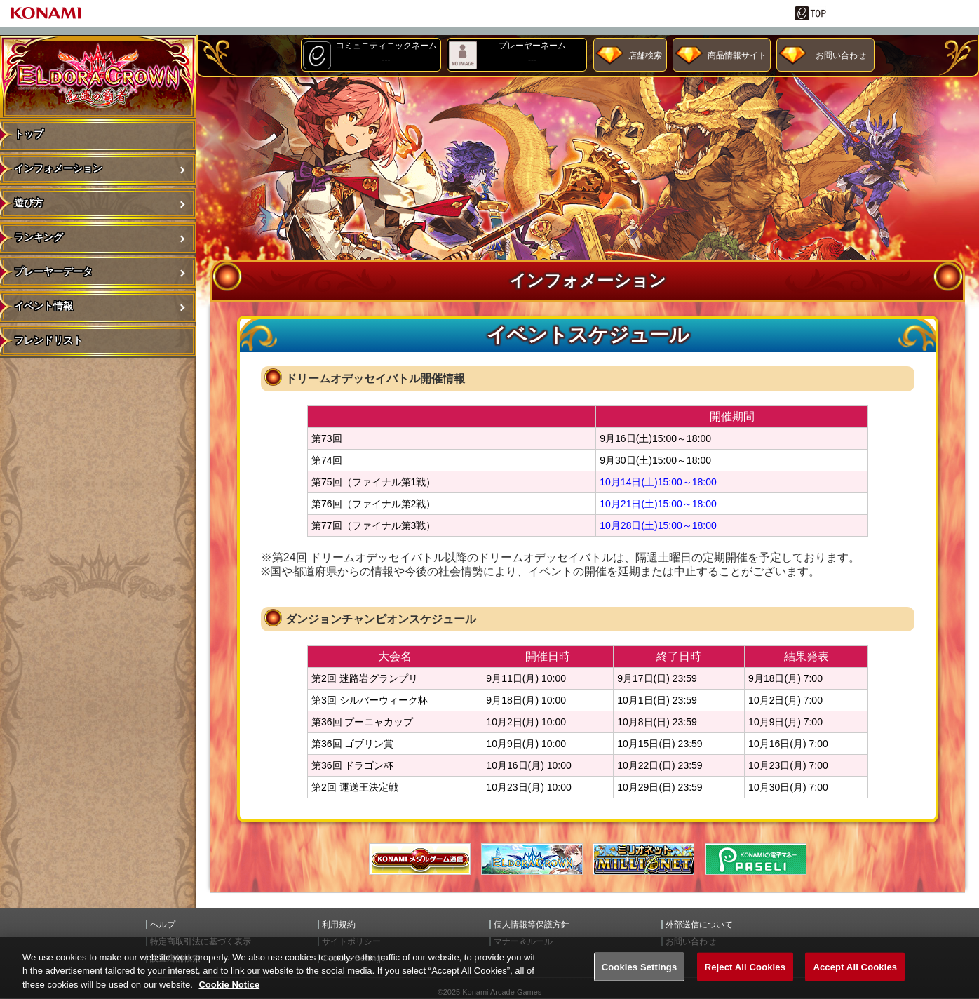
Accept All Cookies (855, 980)
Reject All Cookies (745, 980)
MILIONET (643, 859)
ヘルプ (162, 924)
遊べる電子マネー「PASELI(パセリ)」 (755, 859)
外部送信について (699, 924)
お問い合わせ (841, 55)
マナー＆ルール (523, 941)
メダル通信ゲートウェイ (420, 859)
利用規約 (339, 924)
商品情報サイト (737, 55)
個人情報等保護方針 (531, 924)
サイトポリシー (351, 941)
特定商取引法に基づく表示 (200, 941)
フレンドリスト (48, 340)
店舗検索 (645, 55)
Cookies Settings (639, 980)
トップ (28, 134)
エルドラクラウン (532, 859)
